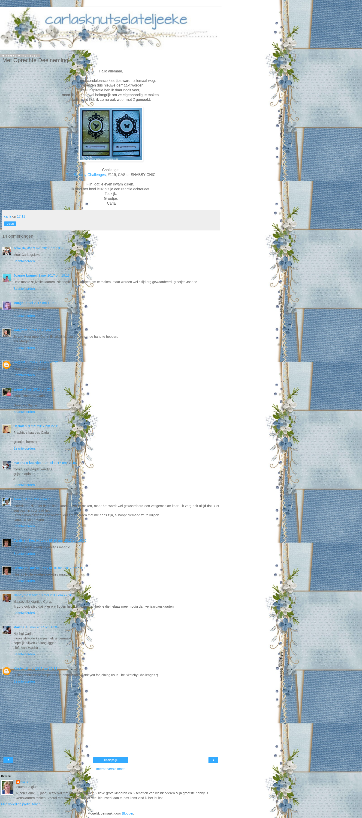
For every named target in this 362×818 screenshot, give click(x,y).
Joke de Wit (22, 248)
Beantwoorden (24, 261)
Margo (18, 303)
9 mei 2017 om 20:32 (42, 362)
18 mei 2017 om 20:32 (40, 668)
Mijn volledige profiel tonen (20, 804)
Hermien (20, 426)
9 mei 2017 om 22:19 (43, 426)
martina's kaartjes (27, 463)
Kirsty (18, 668)
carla (24, 782)
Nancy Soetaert (25, 595)
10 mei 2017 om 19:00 (69, 540)
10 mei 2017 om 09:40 (59, 463)
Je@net (19, 362)
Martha (18, 627)
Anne (17, 499)
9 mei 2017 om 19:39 (44, 330)
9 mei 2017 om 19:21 (40, 303)
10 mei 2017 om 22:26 (55, 595)
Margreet (20, 330)
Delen (10, 223)
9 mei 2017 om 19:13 (53, 275)
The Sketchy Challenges (86, 175)
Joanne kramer (25, 275)
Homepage (111, 760)
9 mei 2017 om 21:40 (39, 389)
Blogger (127, 813)
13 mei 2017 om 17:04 (42, 627)
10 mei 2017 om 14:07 (39, 499)
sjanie (18, 389)
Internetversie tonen (110, 769)
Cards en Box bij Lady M (32, 540)
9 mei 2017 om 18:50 (48, 248)
